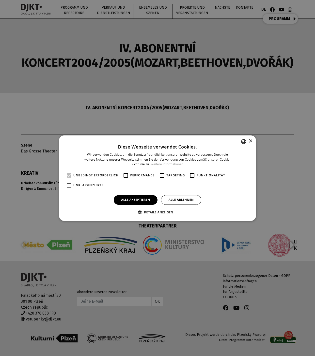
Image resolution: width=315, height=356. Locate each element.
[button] (157, 212)
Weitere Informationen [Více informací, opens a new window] (167, 164)
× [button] (250, 141)
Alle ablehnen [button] (181, 200)
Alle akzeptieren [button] (135, 200)
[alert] (157, 178)
